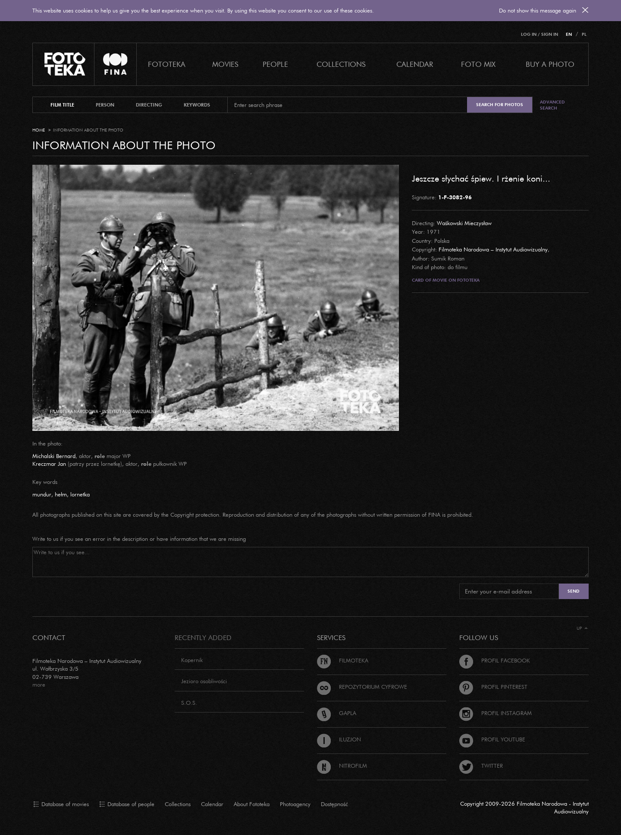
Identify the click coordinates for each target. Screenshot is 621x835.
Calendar (212, 803)
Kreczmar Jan (49, 463)
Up (582, 628)
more (38, 684)
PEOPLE (275, 64)
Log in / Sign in (539, 34)
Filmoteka (342, 660)
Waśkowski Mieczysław (464, 223)
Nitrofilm (342, 765)
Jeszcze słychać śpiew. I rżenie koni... (481, 178)
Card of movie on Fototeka (446, 280)
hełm (61, 494)
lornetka (80, 494)
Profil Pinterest (493, 686)
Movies (225, 64)
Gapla (336, 712)
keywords (197, 105)
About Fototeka (252, 803)
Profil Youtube (492, 739)
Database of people (126, 804)
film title (62, 105)
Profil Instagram (495, 712)
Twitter (481, 765)
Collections (178, 803)
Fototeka (166, 64)
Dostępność (334, 803)
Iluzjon (339, 739)
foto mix (478, 64)
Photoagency (295, 803)
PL (584, 34)
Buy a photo (550, 64)
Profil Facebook (494, 660)
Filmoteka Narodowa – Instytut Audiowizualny (493, 249)
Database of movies (61, 804)
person (105, 105)
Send (574, 591)
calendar (414, 64)
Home (38, 130)
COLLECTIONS (341, 64)
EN (569, 34)
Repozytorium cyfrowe (362, 686)
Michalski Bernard (53, 455)
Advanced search (552, 105)
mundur (41, 494)
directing (149, 105)
